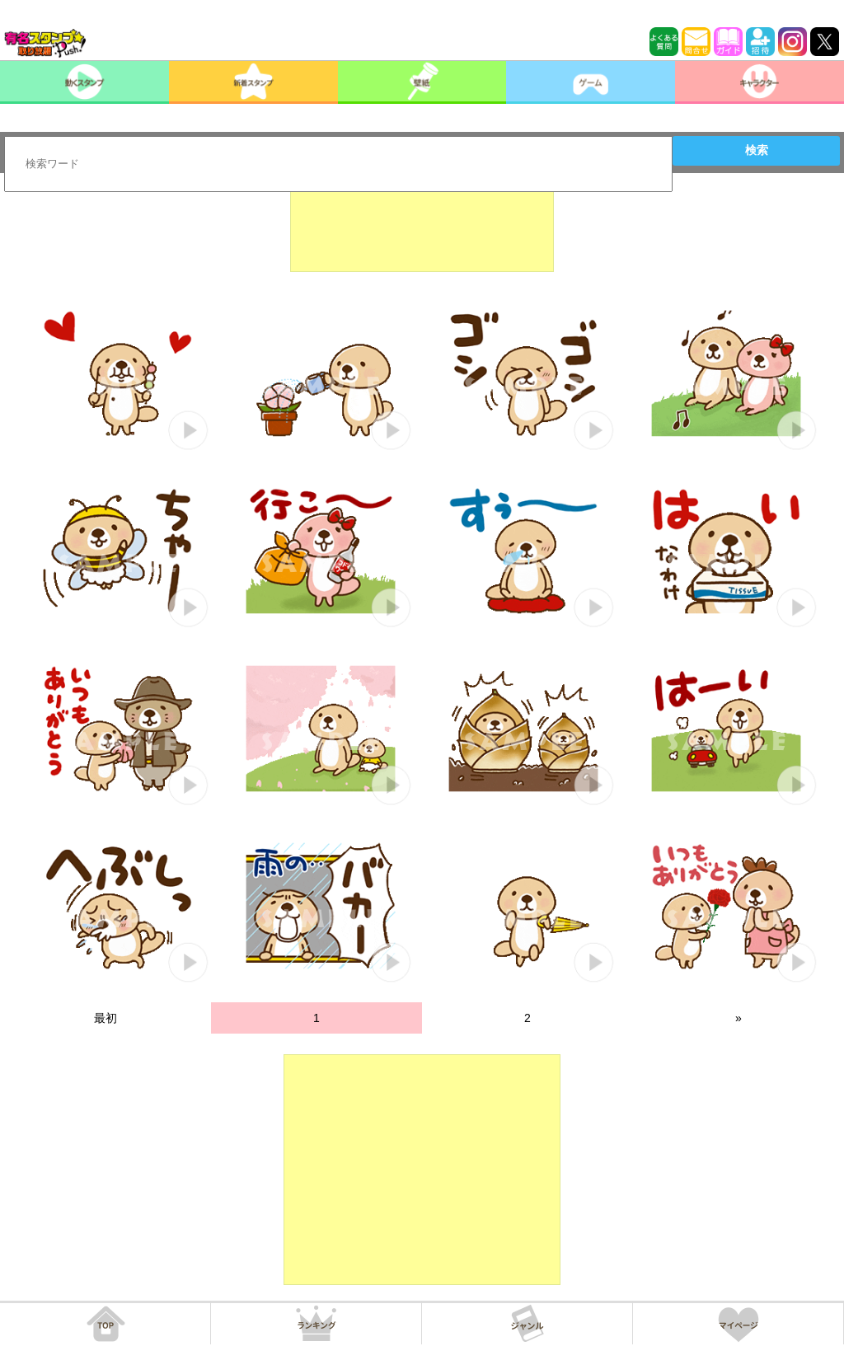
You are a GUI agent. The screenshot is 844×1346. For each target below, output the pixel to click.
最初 (105, 1018)
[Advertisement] (422, 231)
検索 (756, 150)
